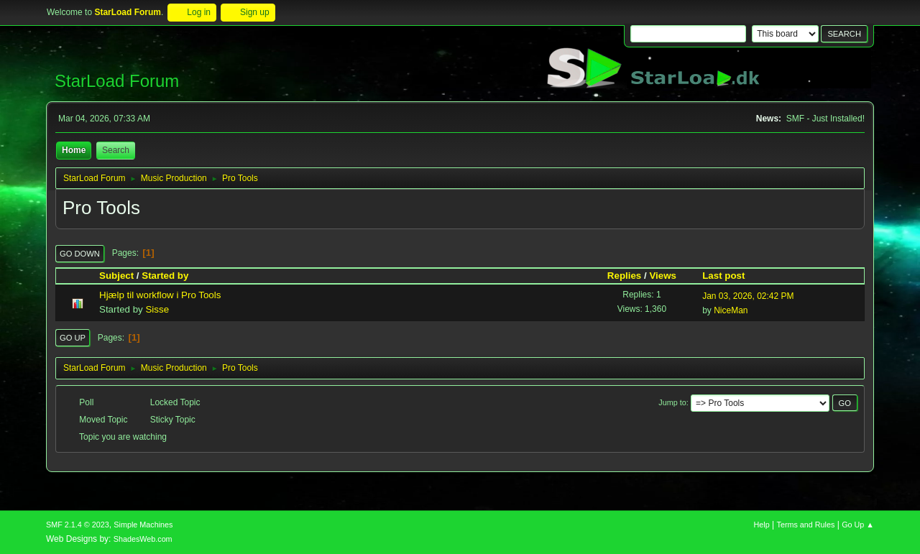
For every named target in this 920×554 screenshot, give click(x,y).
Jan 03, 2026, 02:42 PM (748, 296)
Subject (116, 275)
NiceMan (731, 310)
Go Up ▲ (858, 524)
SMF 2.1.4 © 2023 (77, 524)
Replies (624, 275)
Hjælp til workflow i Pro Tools (160, 295)
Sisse (157, 309)
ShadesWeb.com (143, 539)
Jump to (672, 402)
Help (762, 524)
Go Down (80, 253)
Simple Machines (143, 524)
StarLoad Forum (117, 81)
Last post (730, 275)
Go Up (73, 337)
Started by (165, 275)
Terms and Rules (806, 524)
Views (662, 275)
